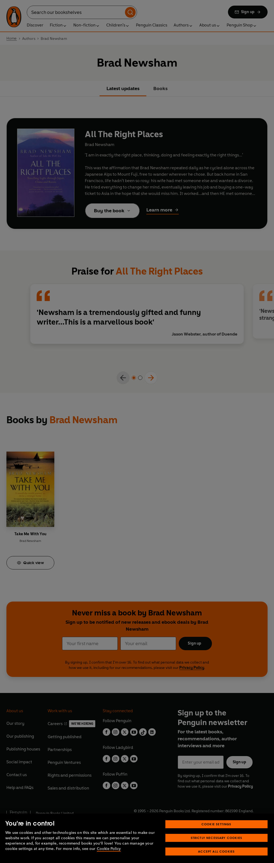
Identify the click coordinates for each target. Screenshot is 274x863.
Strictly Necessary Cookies (216, 843)
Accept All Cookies (216, 857)
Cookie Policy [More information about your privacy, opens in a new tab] (109, 854)
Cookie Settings (216, 830)
